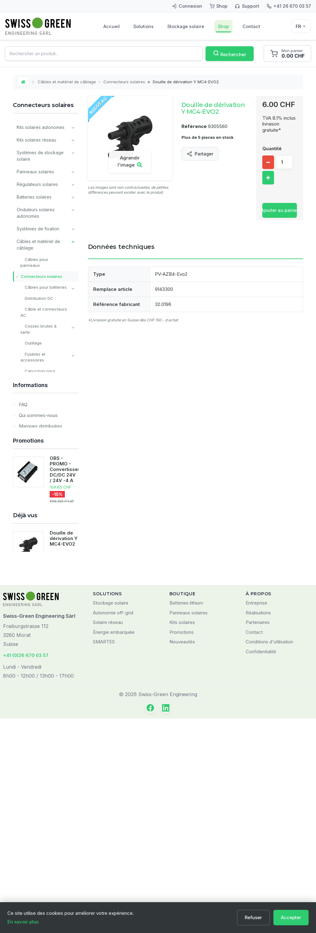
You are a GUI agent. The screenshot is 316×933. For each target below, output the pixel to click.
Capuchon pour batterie (37, 374)
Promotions (28, 615)
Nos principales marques (42, 501)
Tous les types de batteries (35, 485)
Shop (223, 26)
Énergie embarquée (114, 846)
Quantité (272, 148)
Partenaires (258, 837)
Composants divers (36, 437)
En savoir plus (23, 922)
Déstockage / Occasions (42, 514)
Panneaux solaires (35, 171)
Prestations (28, 526)
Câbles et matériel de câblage (67, 81)
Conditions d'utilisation (269, 856)
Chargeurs (27, 406)
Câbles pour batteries (45, 287)
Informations (30, 546)
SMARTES (104, 856)
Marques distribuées (40, 586)
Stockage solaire (185, 26)
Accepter (291, 917)
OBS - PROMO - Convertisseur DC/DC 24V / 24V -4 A (66, 644)
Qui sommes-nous (38, 575)
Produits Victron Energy (41, 469)
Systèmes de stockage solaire (40, 156)
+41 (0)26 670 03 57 (25, 870)
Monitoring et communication (32, 422)
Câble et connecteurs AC (43, 312)
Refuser (253, 917)
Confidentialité (261, 866)
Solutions (143, 26)
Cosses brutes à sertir (38, 329)
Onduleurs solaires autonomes (36, 213)
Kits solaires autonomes (40, 127)
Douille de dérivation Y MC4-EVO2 (63, 742)
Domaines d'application (43, 597)
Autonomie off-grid (113, 827)
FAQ (22, 564)
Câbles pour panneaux (34, 262)
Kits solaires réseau (36, 139)
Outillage (32, 343)
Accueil (111, 26)
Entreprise (256, 817)
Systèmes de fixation (38, 228)
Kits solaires (182, 837)
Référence (194, 126)
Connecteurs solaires (124, 81)
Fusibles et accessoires (32, 357)
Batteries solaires (34, 197)
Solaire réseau (108, 837)
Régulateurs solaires (37, 184)
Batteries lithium (186, 817)
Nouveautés (182, 856)
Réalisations (258, 827)
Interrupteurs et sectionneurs (37, 391)
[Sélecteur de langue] (301, 26)
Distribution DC (38, 298)
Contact (251, 26)
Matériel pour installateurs (30, 454)
